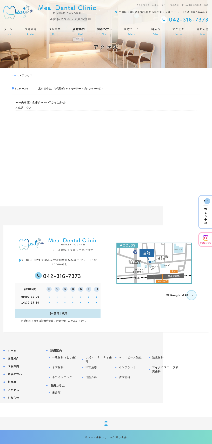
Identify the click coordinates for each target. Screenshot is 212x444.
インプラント (127, 366)
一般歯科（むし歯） (65, 357)
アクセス (178, 31)
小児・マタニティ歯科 (98, 359)
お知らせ (203, 31)
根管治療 (91, 366)
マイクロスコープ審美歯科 (165, 369)
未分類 (56, 392)
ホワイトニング (62, 376)
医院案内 (55, 31)
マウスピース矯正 (130, 357)
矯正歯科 (158, 357)
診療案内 (79, 31)
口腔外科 (91, 376)
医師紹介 (31, 31)
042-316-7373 (62, 275)
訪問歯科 (124, 376)
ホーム (7, 31)
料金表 (155, 31)
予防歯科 (58, 366)
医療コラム (131, 31)
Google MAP (179, 295)
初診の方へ (104, 31)
